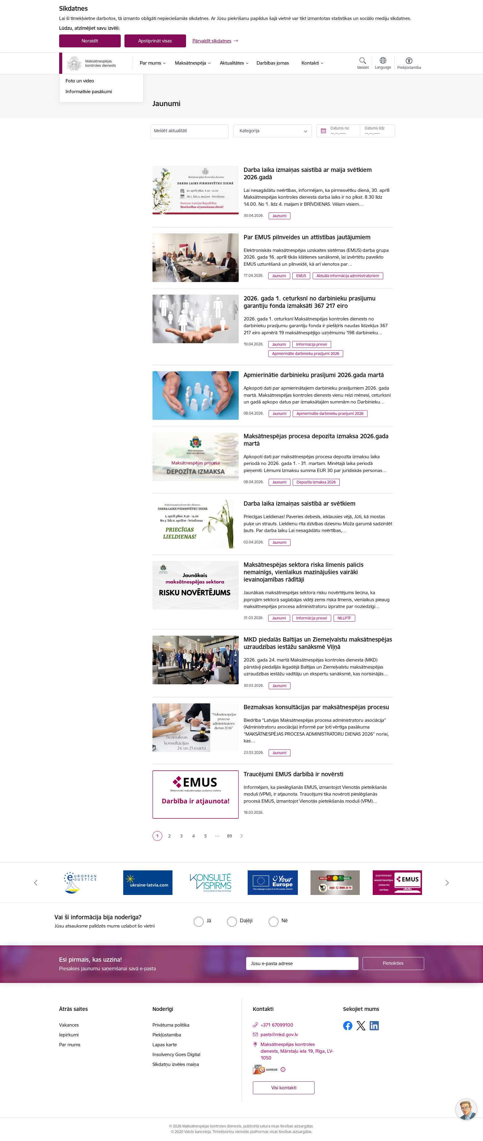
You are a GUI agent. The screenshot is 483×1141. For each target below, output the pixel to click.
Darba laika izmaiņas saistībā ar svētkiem (299, 503)
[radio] (202, 920)
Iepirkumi (69, 1035)
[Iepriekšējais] (36, 882)
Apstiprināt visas (155, 41)
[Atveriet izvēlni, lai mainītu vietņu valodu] (383, 64)
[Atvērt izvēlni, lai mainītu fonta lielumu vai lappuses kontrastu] (409, 64)
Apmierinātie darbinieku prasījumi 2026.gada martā (314, 375)
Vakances (69, 1025)
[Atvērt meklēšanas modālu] (363, 64)
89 (229, 836)
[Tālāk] (447, 882)
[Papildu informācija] (283, 1069)
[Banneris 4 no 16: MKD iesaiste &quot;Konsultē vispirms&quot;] (210, 882)
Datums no (340, 128)
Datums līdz (375, 128)
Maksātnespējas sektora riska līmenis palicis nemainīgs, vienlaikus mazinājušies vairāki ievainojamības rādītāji (303, 572)
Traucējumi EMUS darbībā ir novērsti (293, 774)
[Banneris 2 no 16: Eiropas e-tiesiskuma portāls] (85, 882)
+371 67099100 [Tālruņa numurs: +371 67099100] (277, 1025)
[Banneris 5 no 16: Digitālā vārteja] (273, 882)
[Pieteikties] (393, 963)
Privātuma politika (170, 1025)
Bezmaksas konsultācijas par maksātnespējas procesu (316, 707)
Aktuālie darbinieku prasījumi (95, 114)
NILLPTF (344, 618)
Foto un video (80, 146)
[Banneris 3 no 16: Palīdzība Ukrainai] (147, 882)
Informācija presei (84, 125)
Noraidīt (90, 41)
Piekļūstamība (166, 1035)
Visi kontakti (283, 1088)
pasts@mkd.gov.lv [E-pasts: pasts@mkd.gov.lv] (279, 1034)
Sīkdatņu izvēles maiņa (175, 1064)
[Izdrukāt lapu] (408, 101)
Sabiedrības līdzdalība (88, 136)
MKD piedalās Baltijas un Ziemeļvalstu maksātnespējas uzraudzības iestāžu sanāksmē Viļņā (318, 643)
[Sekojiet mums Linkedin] (374, 1025)
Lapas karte (164, 1045)
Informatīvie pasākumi (89, 157)
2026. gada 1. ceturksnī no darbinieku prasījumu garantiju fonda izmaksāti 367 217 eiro (309, 302)
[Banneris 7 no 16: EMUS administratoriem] (397, 882)
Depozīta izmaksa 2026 (316, 482)
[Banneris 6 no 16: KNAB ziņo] (335, 882)
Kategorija (249, 130)
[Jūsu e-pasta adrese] (302, 963)
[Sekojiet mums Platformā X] (361, 1025)
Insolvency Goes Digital (176, 1054)
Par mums (69, 1045)
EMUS (301, 275)
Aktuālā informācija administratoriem (348, 275)
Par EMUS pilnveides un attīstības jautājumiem (307, 237)
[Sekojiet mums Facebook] (347, 1025)
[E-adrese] (265, 1069)
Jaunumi (74, 104)
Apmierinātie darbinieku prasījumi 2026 (305, 353)
